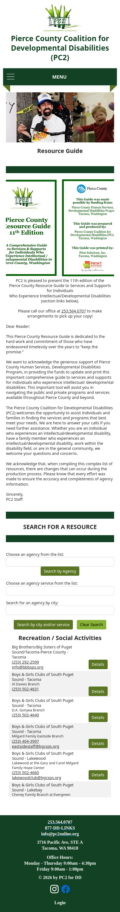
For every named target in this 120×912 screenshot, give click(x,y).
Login (60, 902)
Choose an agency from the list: (35, 554)
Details (98, 664)
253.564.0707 (73, 311)
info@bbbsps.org (27, 667)
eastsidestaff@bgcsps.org (35, 746)
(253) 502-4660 (25, 772)
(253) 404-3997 (25, 741)
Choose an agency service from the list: (42, 583)
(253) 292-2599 (25, 662)
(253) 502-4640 (25, 715)
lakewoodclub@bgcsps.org (36, 777)
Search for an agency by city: (32, 602)
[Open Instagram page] (54, 889)
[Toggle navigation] (10, 76)
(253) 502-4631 (25, 689)
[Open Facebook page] (65, 889)
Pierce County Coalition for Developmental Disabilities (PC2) (60, 48)
